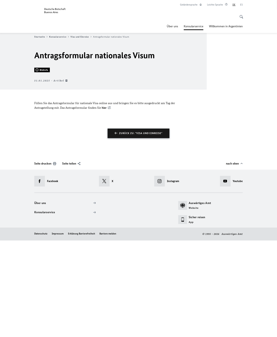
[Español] (241, 5)
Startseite (41, 36)
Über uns (172, 26)
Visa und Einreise (80, 36)
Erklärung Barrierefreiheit (81, 330)
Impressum (58, 330)
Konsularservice (193, 26)
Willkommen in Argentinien (226, 26)
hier (104, 204)
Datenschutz (40, 330)
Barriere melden (107, 330)
